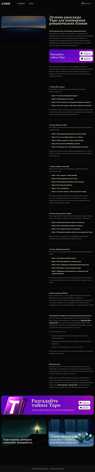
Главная (21, 4)
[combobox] (87, 3)
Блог (31, 4)
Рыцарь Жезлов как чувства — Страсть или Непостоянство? (64, 440)
